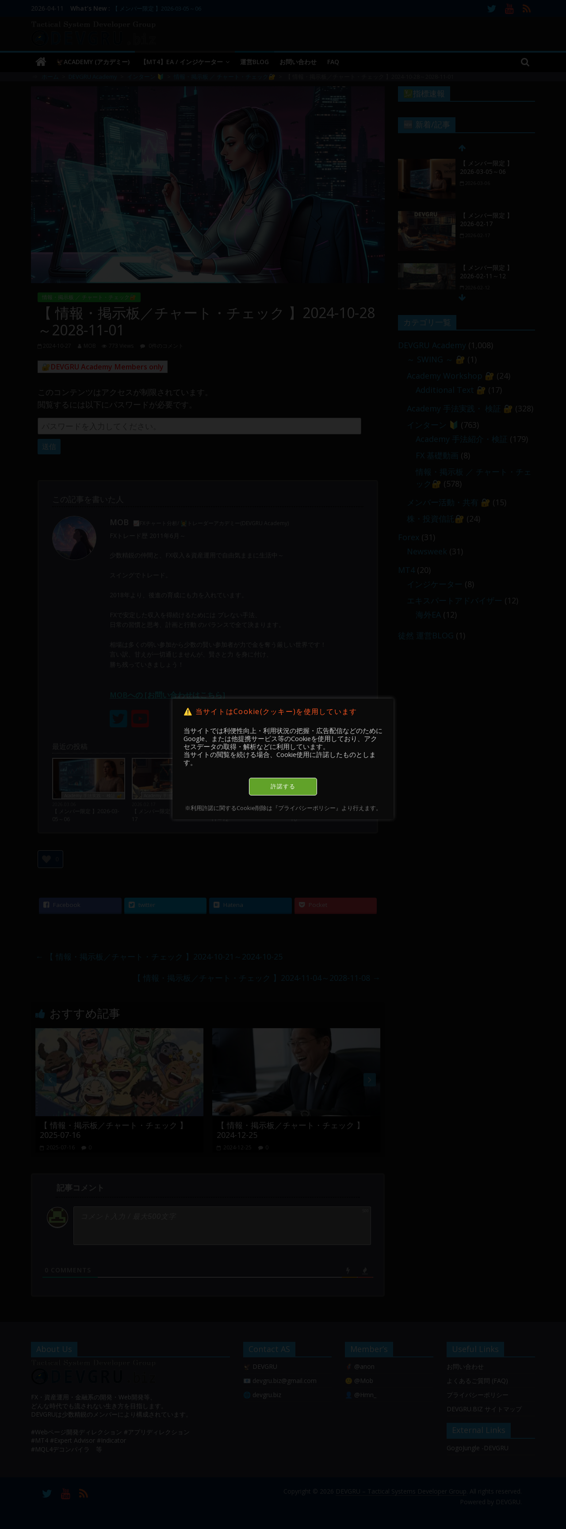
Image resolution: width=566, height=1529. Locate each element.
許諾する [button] (283, 786)
